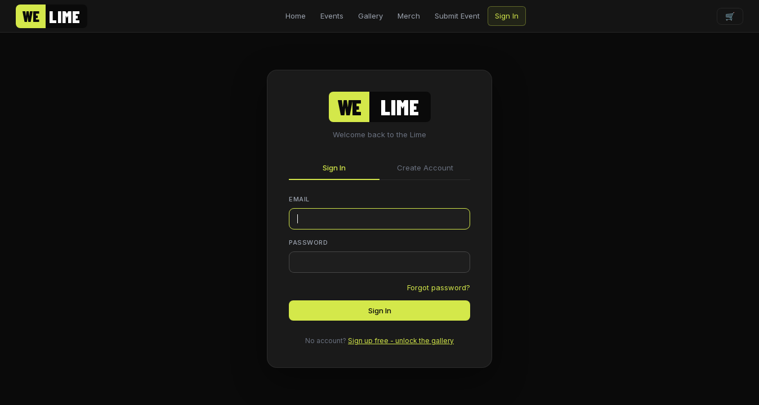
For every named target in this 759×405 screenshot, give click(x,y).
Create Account (425, 167)
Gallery (370, 15)
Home (295, 15)
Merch (409, 15)
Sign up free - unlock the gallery (401, 340)
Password (308, 242)
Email (299, 199)
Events (331, 15)
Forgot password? (438, 287)
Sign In (507, 15)
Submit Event (457, 15)
